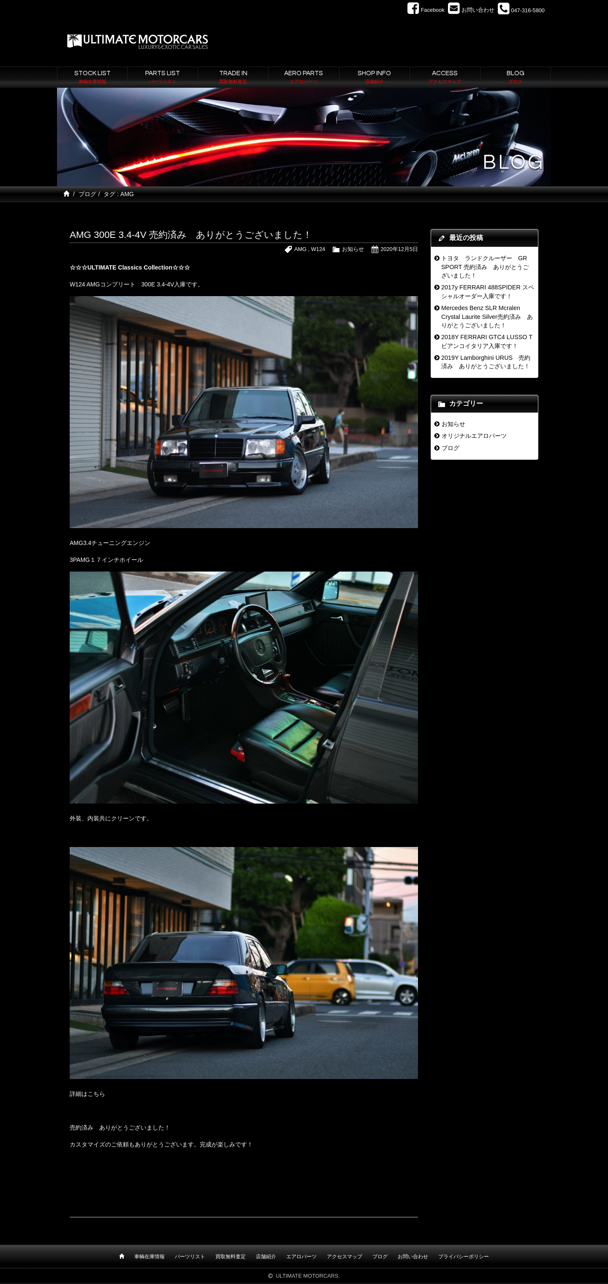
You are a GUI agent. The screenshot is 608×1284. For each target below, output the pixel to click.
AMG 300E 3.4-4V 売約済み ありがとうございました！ (191, 234)
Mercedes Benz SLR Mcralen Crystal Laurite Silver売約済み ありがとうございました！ (487, 317)
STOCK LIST (92, 78)
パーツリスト (190, 1257)
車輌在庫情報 (149, 1257)
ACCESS (445, 78)
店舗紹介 (266, 1257)
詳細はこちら (87, 1093)
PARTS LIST (162, 78)
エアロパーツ (301, 1257)
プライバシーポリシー (463, 1257)
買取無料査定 (230, 1257)
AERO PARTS (303, 78)
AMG (300, 249)
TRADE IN (233, 78)
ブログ (87, 194)
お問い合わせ (413, 1257)
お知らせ (353, 249)
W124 (318, 249)
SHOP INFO (374, 78)
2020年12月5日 (399, 249)
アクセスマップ (344, 1257)
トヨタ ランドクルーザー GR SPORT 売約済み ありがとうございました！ (485, 267)
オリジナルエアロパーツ (474, 435)
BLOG (515, 78)
